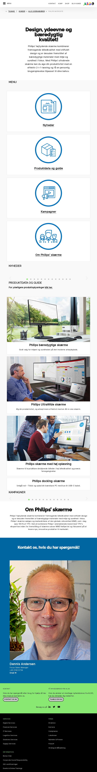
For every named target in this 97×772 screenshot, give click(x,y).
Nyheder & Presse (55, 739)
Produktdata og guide (48, 168)
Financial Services (10, 727)
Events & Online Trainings (12, 768)
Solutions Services (10, 739)
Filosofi (51, 744)
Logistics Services (10, 735)
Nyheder (48, 125)
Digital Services (9, 723)
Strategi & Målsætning (56, 748)
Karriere (51, 727)
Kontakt (52, 3)
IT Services (7, 731)
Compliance (53, 731)
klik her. (48, 287)
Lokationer (52, 735)
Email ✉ (13, 673)
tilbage (11, 11)
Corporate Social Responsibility (15, 760)
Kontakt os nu (10, 699)
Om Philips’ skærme (48, 254)
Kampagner (48, 211)
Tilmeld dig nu (56, 699)
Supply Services (9, 744)
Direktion (52, 723)
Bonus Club (7, 756)
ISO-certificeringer (10, 764)
